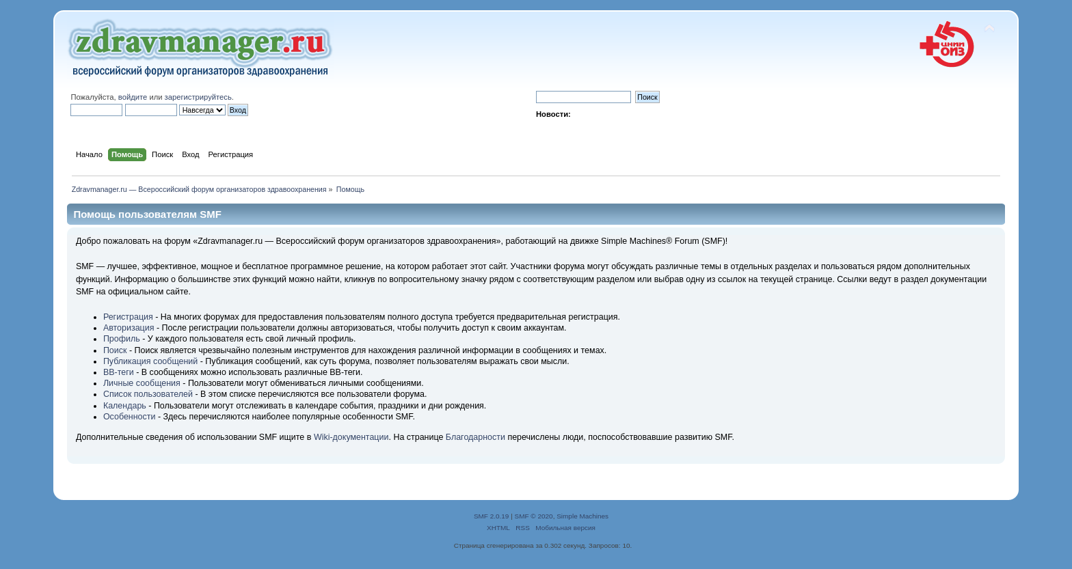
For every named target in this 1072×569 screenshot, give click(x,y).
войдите (132, 97)
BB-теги (118, 372)
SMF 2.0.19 (491, 516)
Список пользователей (148, 394)
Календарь (124, 406)
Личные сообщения (141, 383)
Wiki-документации (351, 437)
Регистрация (128, 317)
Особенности (129, 416)
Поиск (115, 350)
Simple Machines (582, 516)
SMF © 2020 (534, 516)
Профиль (121, 339)
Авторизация (129, 328)
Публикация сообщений (150, 361)
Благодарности (475, 437)
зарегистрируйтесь (198, 97)
